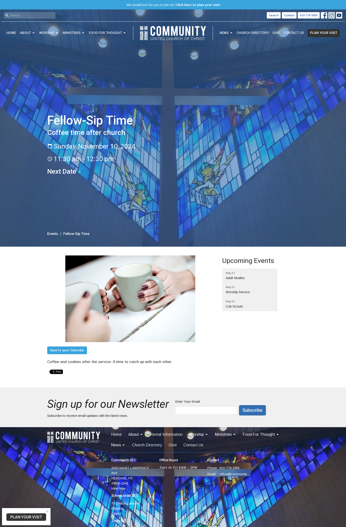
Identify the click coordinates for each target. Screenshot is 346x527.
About (27, 33)
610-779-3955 (309, 15)
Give (276, 33)
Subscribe (252, 410)
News (226, 33)
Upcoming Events (248, 260)
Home (11, 33)
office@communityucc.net (235, 474)
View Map (118, 488)
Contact (289, 15)
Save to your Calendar (67, 350)
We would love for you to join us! (173, 5)
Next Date (64, 171)
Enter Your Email (187, 401)
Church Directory (253, 33)
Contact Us (294, 33)
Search (273, 15)
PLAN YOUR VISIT (323, 33)
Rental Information (166, 434)
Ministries (74, 33)
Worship (49, 33)
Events (52, 234)
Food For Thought (107, 33)
